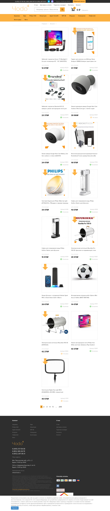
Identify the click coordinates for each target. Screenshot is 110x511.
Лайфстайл (92, 16)
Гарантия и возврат (60, 5)
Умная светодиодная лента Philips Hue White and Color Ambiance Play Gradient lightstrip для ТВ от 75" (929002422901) (83, 345)
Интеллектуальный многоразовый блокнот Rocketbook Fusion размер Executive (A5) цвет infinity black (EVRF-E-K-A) (84, 156)
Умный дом (43, 16)
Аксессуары (17, 19)
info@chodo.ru (16, 472)
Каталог (78, 5)
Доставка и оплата (45, 5)
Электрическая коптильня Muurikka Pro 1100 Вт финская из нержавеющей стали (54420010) (83, 250)
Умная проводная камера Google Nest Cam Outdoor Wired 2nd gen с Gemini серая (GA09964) (84, 109)
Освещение (81, 16)
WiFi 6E (64, 16)
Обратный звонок (79, 1)
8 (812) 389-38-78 (31, 1)
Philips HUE (32, 16)
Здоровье (17, 16)
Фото (26, 19)
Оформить (85, 10)
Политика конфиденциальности (20, 489)
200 (60, 407)
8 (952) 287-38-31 (41, 1)
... (56, 407)
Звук (24, 16)
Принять (14, 508)
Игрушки (72, 16)
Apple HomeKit (54, 16)
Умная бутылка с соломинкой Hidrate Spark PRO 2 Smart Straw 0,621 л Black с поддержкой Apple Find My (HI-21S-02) (55, 298)
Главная (44, 24)
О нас (36, 5)
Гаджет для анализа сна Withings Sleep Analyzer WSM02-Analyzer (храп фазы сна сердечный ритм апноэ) (83, 61)
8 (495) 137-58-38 (20, 1)
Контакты (71, 5)
